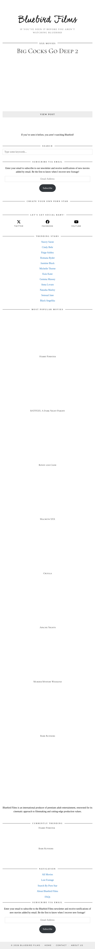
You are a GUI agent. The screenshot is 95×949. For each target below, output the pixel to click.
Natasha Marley (47, 290)
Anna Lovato (47, 284)
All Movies (47, 874)
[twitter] (18, 224)
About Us (77, 945)
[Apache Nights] (47, 609)
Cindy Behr (47, 247)
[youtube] (76, 224)
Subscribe (47, 188)
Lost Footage (47, 880)
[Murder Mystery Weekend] (47, 663)
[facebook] (47, 224)
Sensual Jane (47, 295)
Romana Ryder (47, 258)
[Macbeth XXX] (47, 501)
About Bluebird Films (47, 891)
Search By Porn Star (47, 885)
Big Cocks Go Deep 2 (47, 51)
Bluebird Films (47, 20)
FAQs (47, 897)
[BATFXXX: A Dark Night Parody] (47, 392)
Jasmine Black (47, 263)
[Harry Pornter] (47, 338)
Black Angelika (47, 300)
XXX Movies (47, 43)
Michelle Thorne (47, 268)
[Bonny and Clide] (47, 446)
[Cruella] (47, 555)
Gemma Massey (47, 279)
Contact (61, 945)
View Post (47, 114)
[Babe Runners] (47, 718)
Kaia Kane (47, 274)
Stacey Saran (47, 242)
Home (48, 945)
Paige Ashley (47, 252)
